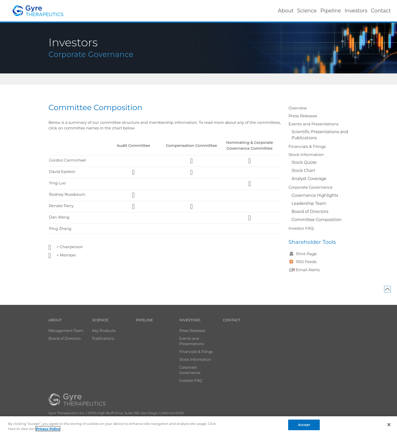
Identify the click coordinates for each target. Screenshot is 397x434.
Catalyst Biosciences (38, 10)
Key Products (104, 330)
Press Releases (303, 115)
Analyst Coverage (309, 178)
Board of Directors (310, 211)
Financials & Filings (307, 146)
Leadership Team (309, 203)
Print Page (306, 253)
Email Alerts (308, 269)
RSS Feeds (306, 261)
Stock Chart (303, 170)
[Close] (388, 424)
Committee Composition (317, 219)
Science (100, 320)
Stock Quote (304, 162)
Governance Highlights (315, 195)
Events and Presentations (314, 124)
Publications (103, 338)
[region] (198, 425)
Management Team (66, 330)
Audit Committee (133, 145)
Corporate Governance (311, 187)
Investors (189, 320)
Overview (298, 108)
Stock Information (306, 154)
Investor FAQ (301, 228)
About (55, 320)
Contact (232, 320)
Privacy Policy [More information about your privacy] (48, 429)
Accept (304, 425)
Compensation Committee (191, 145)
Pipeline (144, 320)
